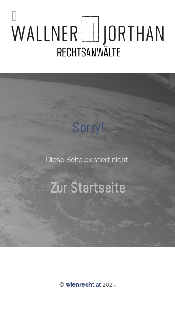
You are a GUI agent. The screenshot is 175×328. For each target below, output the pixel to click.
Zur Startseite (87, 188)
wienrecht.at (84, 284)
